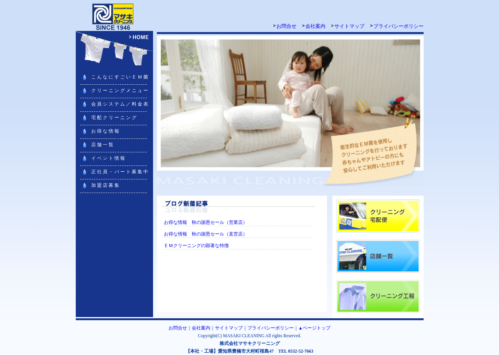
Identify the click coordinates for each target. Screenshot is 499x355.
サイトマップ (349, 26)
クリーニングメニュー (120, 90)
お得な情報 (105, 131)
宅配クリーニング (114, 117)
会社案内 (315, 26)
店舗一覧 (102, 144)
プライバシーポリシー (398, 26)
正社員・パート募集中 (120, 171)
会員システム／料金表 (120, 104)
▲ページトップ (314, 328)
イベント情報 (108, 158)
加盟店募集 (105, 185)
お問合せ (286, 26)
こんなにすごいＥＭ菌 (120, 77)
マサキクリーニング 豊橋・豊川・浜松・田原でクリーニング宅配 (114, 15)
